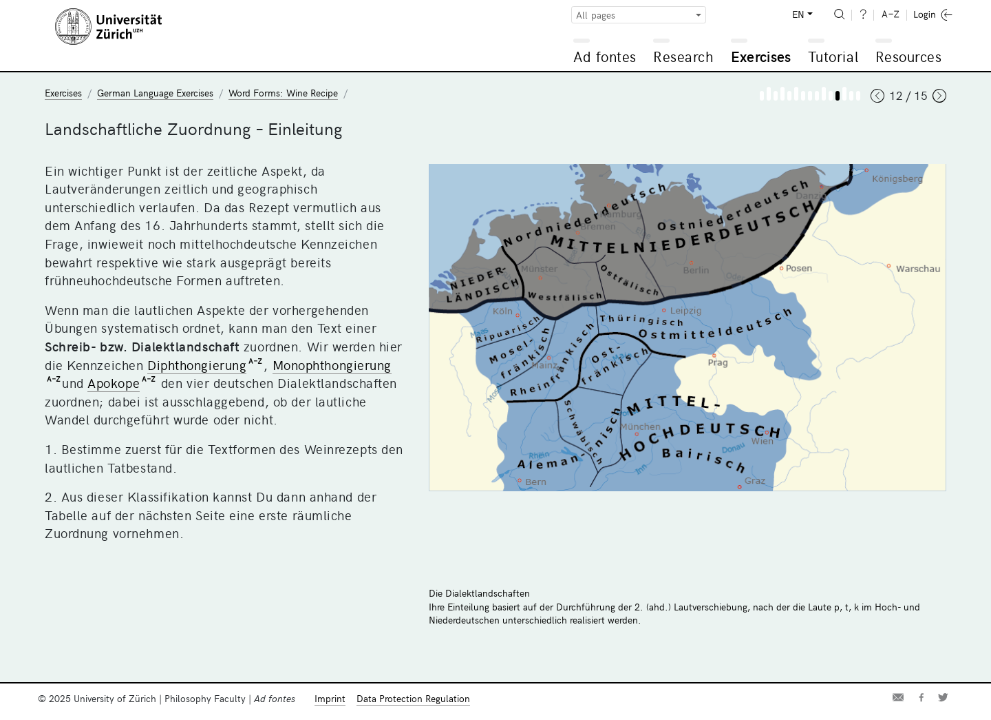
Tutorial (833, 56)
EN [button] (798, 14)
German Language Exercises (155, 92)
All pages (595, 14)
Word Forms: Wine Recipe (283, 92)
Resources (908, 56)
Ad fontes (605, 56)
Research (683, 56)
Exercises (761, 56)
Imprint (330, 698)
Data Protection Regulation (413, 698)
